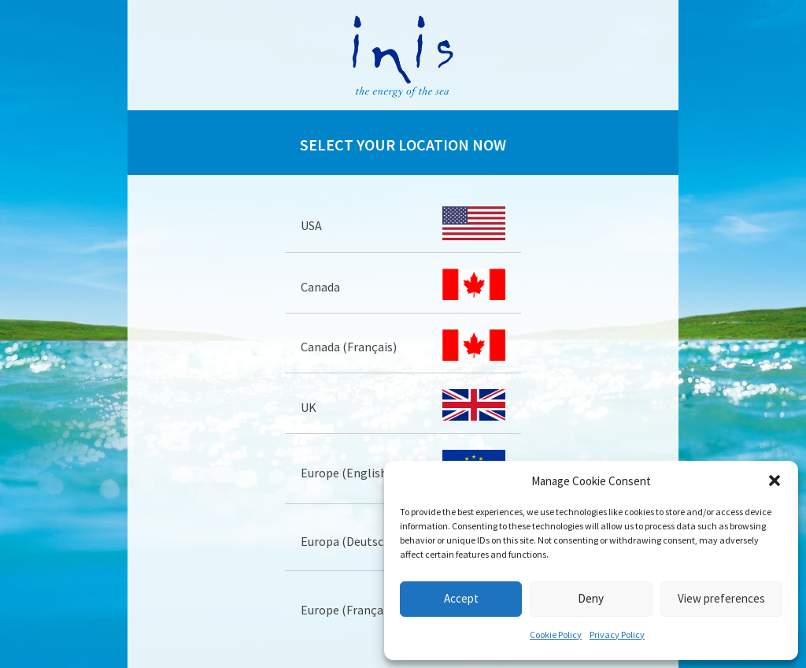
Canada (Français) (349, 346)
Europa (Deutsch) (347, 541)
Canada (320, 287)
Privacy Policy (617, 634)
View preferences (721, 598)
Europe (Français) (348, 610)
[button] (774, 480)
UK (308, 407)
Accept (461, 598)
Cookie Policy (556, 634)
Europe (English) (346, 473)
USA (311, 225)
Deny (591, 598)
